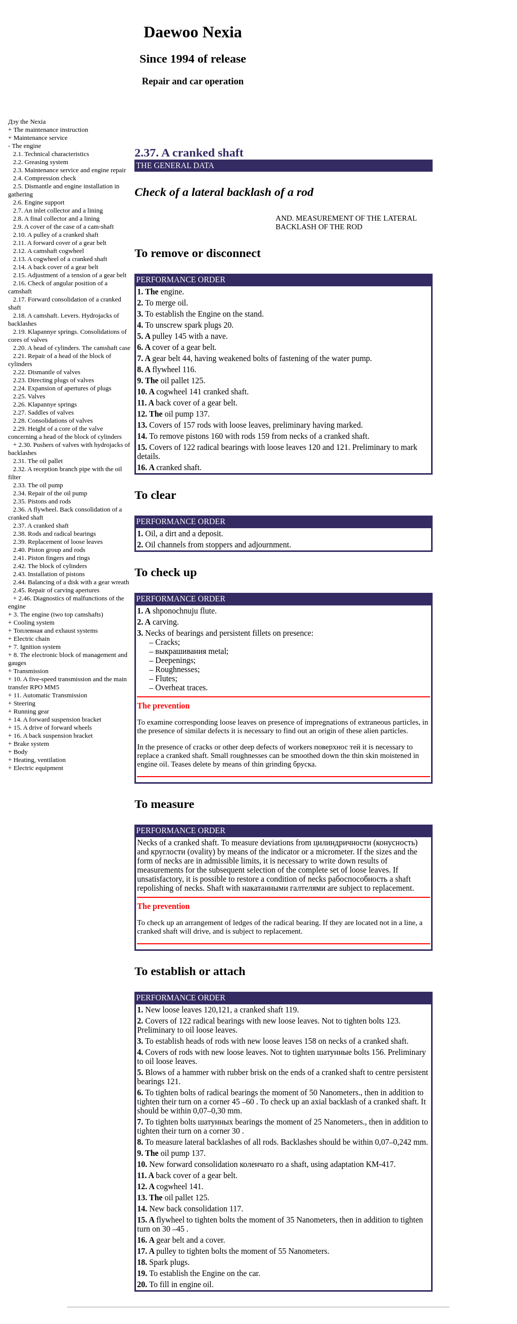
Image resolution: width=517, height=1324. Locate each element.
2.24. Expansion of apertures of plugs (62, 388)
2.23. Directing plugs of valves (53, 380)
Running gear (31, 711)
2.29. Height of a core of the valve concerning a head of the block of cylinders (65, 432)
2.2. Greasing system (40, 162)
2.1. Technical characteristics (51, 154)
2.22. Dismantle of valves (46, 372)
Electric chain (32, 638)
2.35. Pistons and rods (42, 501)
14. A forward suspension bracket (58, 719)
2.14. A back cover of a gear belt (56, 267)
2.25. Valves (29, 396)
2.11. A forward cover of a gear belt (60, 242)
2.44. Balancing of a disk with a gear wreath (71, 582)
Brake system (31, 743)
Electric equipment (39, 768)
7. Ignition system (37, 646)
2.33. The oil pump (38, 485)
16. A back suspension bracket (53, 735)
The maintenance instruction (50, 129)
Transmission (31, 671)
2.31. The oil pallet (38, 461)
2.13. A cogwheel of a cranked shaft (60, 259)
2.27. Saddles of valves (43, 412)
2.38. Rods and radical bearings (54, 533)
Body (21, 751)
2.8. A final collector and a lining (56, 218)
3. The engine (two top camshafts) (58, 614)
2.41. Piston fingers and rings (51, 558)
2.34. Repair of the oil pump (50, 493)
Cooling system (34, 622)
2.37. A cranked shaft (41, 525)
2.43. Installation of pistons (49, 574)
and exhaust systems (56, 630)
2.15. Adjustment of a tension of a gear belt (70, 275)
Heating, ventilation (40, 759)
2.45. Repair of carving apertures (56, 590)
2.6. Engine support (39, 202)
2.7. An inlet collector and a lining (58, 210)
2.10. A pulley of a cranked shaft (56, 234)
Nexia (26, 121)
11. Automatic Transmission (50, 695)
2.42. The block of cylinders (50, 566)
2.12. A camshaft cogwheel (48, 250)
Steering (24, 703)
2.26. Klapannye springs (45, 404)
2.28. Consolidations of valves (53, 420)
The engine (26, 145)
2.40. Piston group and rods (49, 549)
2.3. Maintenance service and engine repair (69, 170)
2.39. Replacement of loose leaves (58, 541)
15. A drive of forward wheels (53, 727)
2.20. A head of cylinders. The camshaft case (71, 347)
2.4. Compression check (44, 178)
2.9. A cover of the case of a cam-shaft (63, 226)
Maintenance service (41, 137)
